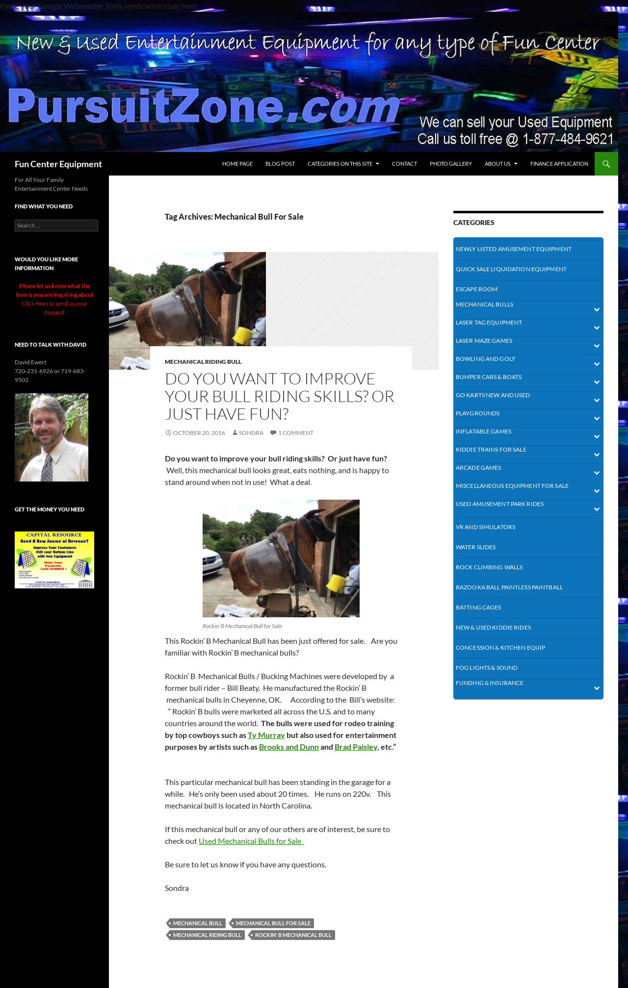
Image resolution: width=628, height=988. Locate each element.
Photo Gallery (451, 163)
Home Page (237, 163)
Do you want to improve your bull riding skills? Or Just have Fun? (279, 396)
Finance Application (559, 163)
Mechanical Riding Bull (207, 935)
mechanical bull (197, 923)
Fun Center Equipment (58, 163)
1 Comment (296, 432)
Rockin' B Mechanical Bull (293, 935)
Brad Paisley (356, 746)
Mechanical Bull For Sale (273, 923)
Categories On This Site (340, 163)
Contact (404, 163)
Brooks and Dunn (289, 746)
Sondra (251, 432)
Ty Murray (266, 734)
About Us (498, 163)
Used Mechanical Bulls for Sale (251, 840)
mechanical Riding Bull (203, 361)
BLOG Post (280, 163)
